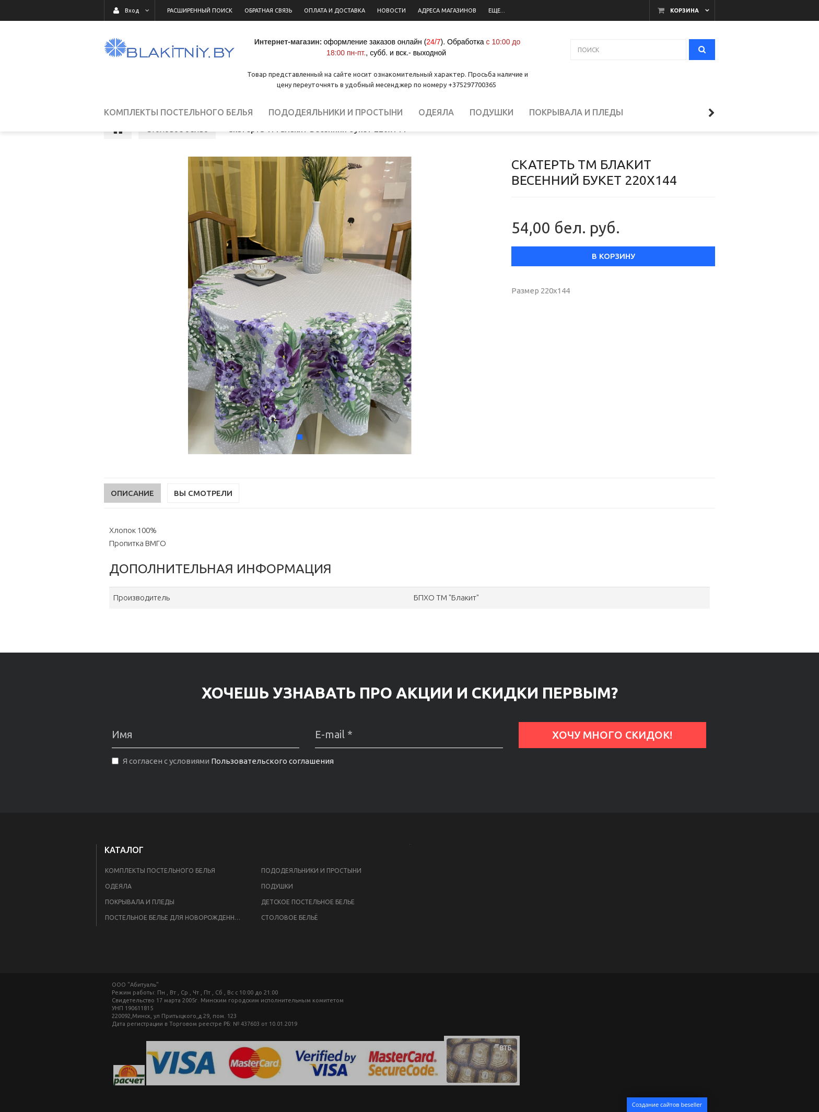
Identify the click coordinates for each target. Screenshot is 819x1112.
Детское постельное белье (308, 929)
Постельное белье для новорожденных (174, 944)
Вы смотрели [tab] (203, 520)
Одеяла (118, 913)
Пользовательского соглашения (272, 788)
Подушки (277, 913)
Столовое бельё (289, 944)
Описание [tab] (132, 520)
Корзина (684, 10)
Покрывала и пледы (139, 929)
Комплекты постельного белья (160, 897)
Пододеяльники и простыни (311, 897)
